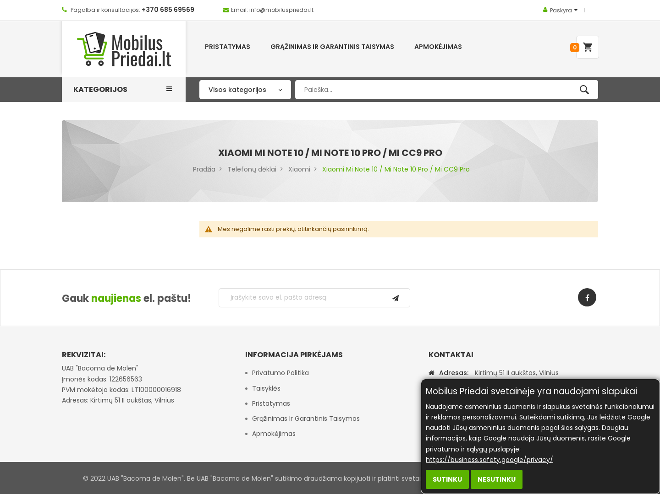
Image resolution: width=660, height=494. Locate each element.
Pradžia (204, 169)
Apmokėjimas (274, 433)
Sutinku (447, 479)
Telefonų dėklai (251, 169)
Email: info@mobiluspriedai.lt (272, 10)
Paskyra (561, 10)
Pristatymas (271, 403)
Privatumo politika (280, 372)
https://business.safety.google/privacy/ (489, 459)
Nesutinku (497, 479)
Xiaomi (299, 169)
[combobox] (446, 89)
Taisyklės (266, 388)
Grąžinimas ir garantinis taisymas (306, 418)
